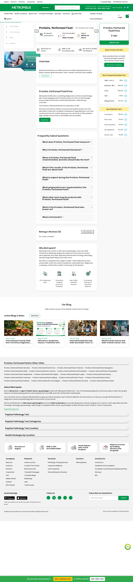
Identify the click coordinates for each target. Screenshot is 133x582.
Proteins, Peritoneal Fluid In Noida (99, 374)
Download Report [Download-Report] (96, 19)
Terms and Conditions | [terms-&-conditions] (111, 511)
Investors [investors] (9, 466)
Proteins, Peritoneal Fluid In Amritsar (75, 381)
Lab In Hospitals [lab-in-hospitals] (53, 469)
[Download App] (9, 498)
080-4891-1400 (97, 579)
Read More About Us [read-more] (11, 409)
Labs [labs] (26, 482)
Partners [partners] (9, 469)
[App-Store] (128, 7)
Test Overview (15, 32)
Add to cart (114, 42)
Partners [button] (22, 2)
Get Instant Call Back (114, 65)
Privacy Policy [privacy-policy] (124, 511)
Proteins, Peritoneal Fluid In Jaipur (73, 374)
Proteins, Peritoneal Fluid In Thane (71, 378)
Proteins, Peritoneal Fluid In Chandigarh (45, 381)
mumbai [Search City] (46, 7)
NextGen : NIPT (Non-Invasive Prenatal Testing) (109, 86)
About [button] (6, 2)
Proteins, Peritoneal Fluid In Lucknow (42, 371)
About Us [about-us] (9, 462)
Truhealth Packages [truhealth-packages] (31, 472)
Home (2, 22)
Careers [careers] (9, 482)
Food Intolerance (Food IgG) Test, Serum (110, 91)
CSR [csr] (7, 475)
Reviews (13, 43)
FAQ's (12, 38)
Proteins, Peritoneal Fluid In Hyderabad (18, 374)
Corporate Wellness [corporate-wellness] (55, 466)
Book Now (44, 120)
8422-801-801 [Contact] (91, 8)
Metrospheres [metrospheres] (81, 462)
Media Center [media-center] (11, 479)
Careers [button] (40, 2)
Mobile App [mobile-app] (28, 479)
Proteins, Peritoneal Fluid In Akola (102, 381)
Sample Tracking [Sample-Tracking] (96, 14)
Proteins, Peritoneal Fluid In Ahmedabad (72, 371)
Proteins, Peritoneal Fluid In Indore (97, 378)
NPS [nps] (96, 475)
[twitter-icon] (54, 498)
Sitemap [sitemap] (98, 472)
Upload (7, 19)
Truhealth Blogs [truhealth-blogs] (30, 475)
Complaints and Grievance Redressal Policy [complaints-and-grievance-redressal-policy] (111, 469)
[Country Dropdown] (117, 7)
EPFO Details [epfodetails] (10, 485)
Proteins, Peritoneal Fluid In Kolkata (16, 381)
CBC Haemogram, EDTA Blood (109, 96)
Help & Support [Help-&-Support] (117, 7)
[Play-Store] (125, 7)
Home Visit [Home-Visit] (77, 14)
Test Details (14, 26)
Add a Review (87, 232)
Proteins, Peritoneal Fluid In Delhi (15, 371)
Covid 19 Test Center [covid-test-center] (31, 466)
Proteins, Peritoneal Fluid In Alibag (45, 378)
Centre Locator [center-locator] (29, 462)
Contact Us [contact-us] (99, 462)
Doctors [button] (14, 2)
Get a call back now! (63, 579)
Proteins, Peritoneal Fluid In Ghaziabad (103, 371)
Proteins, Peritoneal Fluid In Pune (43, 368)
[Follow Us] (48, 498)
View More (35, 316)
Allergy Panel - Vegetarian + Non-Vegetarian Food (109, 101)
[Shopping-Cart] (127, 16)
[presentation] (36, 31)
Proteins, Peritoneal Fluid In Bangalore (99, 368)
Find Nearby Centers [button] (120, 2)
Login (120, 17)
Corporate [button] (31, 2)
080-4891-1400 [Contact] (104, 8)
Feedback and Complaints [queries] (105, 466)
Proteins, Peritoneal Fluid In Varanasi (17, 378)
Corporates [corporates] (10, 472)
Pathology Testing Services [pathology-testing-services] (58, 462)
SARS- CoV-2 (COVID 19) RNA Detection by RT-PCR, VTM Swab (109, 80)
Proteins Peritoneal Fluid (13, 22)
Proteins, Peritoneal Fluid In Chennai (70, 368)
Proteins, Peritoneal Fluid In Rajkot (46, 374)
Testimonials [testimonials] (29, 485)
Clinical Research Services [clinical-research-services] (57, 472)
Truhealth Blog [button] (105, 2)
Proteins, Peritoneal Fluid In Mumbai (17, 368)
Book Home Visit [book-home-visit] (30, 469)
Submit (123, 498)
